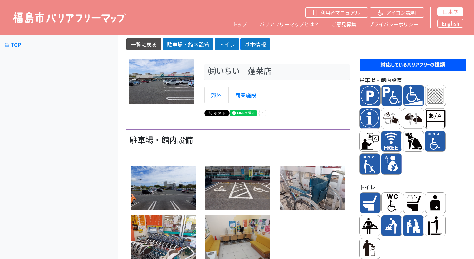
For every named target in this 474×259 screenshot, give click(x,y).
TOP (13, 44)
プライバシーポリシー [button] (393, 23)
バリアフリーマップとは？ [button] (289, 23)
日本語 (450, 12)
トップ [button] (239, 23)
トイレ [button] (227, 44)
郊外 (216, 95)
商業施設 (245, 95)
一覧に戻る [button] (144, 44)
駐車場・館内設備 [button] (188, 44)
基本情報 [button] (255, 44)
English (450, 23)
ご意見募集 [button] (344, 23)
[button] (332, 12)
